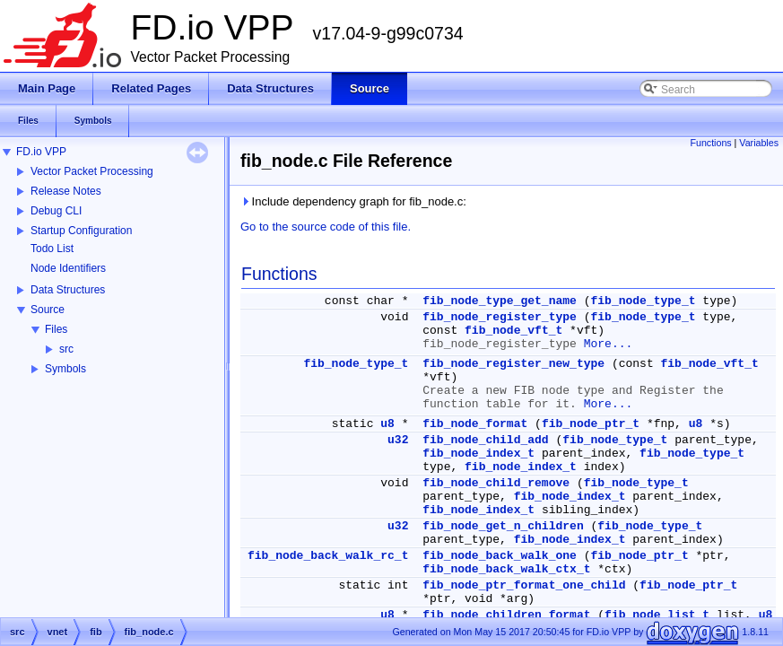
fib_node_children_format (506, 615)
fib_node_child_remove (496, 483)
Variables (759, 142)
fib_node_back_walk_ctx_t (506, 569)
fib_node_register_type (499, 317)
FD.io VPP (41, 151)
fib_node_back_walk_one (499, 556)
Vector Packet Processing (91, 171)
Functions (710, 142)
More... (608, 344)
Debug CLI (56, 211)
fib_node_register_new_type (513, 364)
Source (47, 309)
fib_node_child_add (485, 440)
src (66, 349)
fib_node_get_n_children (502, 526)
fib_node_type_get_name (499, 301)
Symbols (65, 368)
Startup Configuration (81, 230)
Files (56, 329)
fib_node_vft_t (513, 330)
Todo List (52, 248)
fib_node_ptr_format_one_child (523, 585)
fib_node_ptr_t (590, 424)
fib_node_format (474, 424)
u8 (387, 424)
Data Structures (67, 290)
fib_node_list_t (657, 615)
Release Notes (65, 191)
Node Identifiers (68, 268)
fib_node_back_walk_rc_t (328, 556)
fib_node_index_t (478, 453)
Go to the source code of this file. (325, 226)
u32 (397, 440)
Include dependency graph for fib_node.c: (353, 201)
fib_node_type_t (643, 301)
